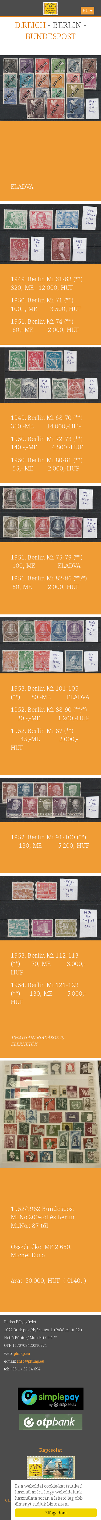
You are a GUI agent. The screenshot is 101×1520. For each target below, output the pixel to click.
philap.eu (50, 8)
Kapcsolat (50, 1450)
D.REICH (30, 24)
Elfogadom (56, 1513)
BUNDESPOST (50, 36)
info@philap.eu (30, 1361)
